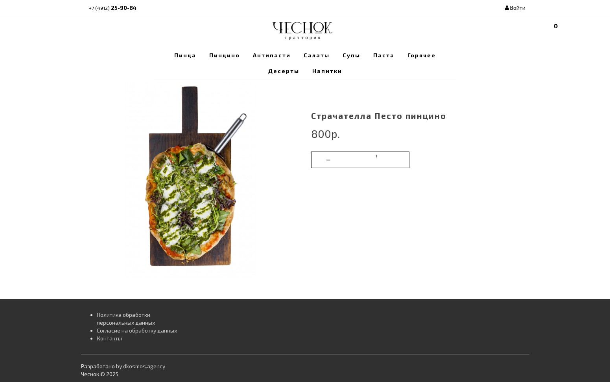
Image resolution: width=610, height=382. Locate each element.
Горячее (421, 55)
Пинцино (224, 55)
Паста (383, 55)
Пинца (185, 55)
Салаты (317, 55)
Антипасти (272, 55)
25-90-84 (112, 7)
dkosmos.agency (144, 366)
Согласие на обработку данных (137, 330)
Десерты (283, 71)
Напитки (327, 71)
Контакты (109, 338)
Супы (351, 55)
